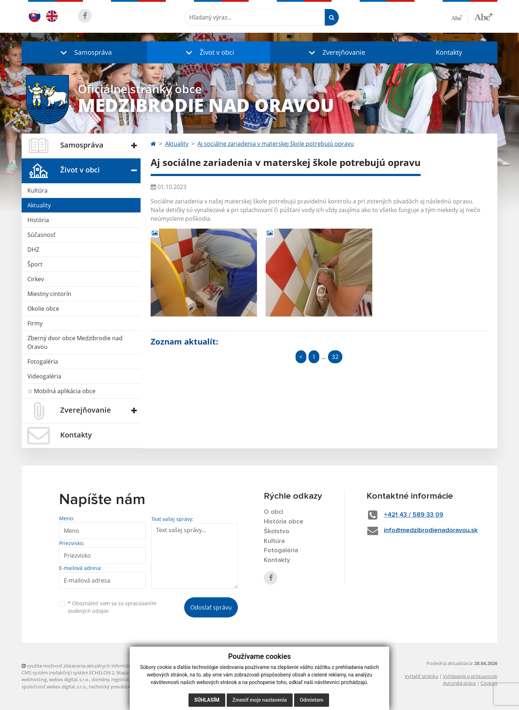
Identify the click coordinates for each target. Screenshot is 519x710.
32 (335, 356)
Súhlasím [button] (206, 700)
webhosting (34, 679)
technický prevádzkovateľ (116, 686)
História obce (283, 521)
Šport (35, 264)
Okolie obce (43, 309)
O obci (273, 512)
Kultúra (37, 190)
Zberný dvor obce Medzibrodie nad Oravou (75, 342)
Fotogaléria (42, 361)
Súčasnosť (41, 235)
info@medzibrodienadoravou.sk (431, 530)
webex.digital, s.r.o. (69, 679)
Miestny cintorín (49, 294)
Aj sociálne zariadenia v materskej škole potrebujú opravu (276, 144)
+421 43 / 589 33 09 (413, 515)
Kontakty (449, 52)
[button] (84, 52)
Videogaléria (44, 376)
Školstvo (276, 531)
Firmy (35, 323)
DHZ (33, 249)
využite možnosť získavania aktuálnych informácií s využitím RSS (93, 665)
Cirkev (35, 279)
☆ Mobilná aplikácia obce (61, 391)
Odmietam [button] (311, 700)
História (38, 220)
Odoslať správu (211, 607)
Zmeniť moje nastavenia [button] (259, 700)
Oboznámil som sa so (112, 607)
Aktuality (39, 205)
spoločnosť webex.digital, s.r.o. (54, 686)
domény (100, 679)
